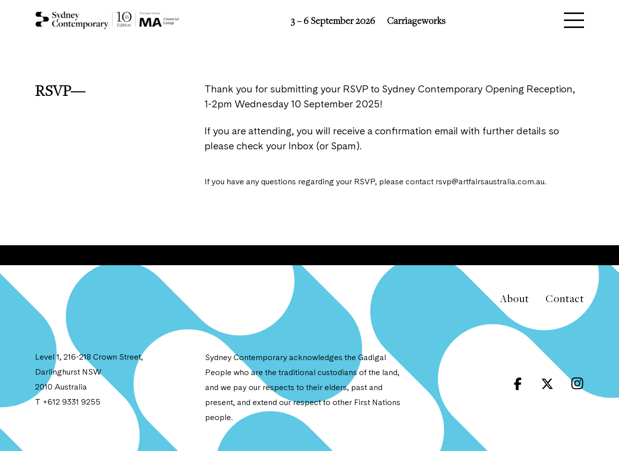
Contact (565, 298)
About (514, 298)
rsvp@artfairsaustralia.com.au (490, 182)
